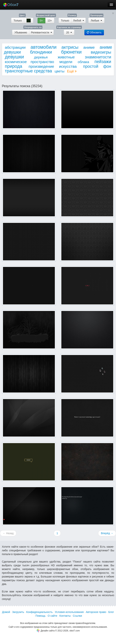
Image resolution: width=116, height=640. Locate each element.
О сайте (52, 615)
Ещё (72, 71)
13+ (50, 20)
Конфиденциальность (39, 612)
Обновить (94, 32)
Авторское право (96, 612)
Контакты (65, 615)
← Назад (8, 533)
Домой (6, 612)
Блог (111, 612)
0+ (41, 20)
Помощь (41, 615)
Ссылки (77, 615)
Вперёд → (107, 533)
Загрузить (18, 612)
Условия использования (69, 612)
